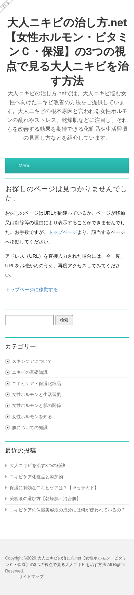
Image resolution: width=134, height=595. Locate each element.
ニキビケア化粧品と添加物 (36, 476)
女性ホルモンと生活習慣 (36, 394)
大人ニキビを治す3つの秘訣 (37, 465)
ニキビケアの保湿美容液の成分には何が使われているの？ (67, 509)
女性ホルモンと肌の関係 (36, 405)
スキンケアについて (32, 361)
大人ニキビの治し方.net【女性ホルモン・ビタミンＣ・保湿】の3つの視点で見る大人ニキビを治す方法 (67, 51)
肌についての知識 (30, 427)
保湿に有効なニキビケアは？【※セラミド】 (54, 487)
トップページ (62, 232)
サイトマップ (31, 576)
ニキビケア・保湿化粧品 (36, 383)
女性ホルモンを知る (32, 416)
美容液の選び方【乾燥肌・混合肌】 (45, 498)
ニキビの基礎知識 (30, 372)
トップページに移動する (31, 289)
